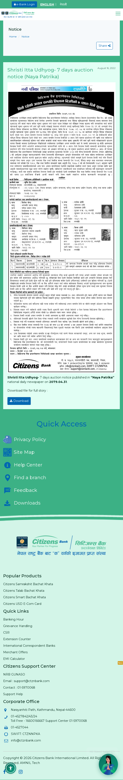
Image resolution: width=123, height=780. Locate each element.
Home (13, 36)
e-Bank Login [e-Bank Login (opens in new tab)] (24, 4)
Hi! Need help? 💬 (102, 750)
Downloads (22, 503)
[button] (119, 14)
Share (104, 46)
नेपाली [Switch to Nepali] (63, 4)
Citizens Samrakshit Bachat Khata (28, 584)
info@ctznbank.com (26, 740)
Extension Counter (17, 639)
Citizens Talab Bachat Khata (23, 591)
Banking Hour (13, 619)
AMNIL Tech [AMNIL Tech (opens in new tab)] (30, 763)
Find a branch (24, 477)
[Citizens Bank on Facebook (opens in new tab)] (4, 772)
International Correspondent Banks (29, 646)
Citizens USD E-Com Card (22, 604)
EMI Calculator (14, 659)
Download (19, 401)
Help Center (22, 465)
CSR (6, 632)
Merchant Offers (15, 652)
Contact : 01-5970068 (19, 687)
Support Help (13, 694)
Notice (25, 36)
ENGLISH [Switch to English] (47, 4)
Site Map (19, 452)
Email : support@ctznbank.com (26, 681)
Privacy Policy (24, 439)
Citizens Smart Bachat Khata (24, 597)
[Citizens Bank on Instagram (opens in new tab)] (21, 772)
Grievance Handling (17, 626)
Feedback (20, 490)
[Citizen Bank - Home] (21, 14)
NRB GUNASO (14, 674)
